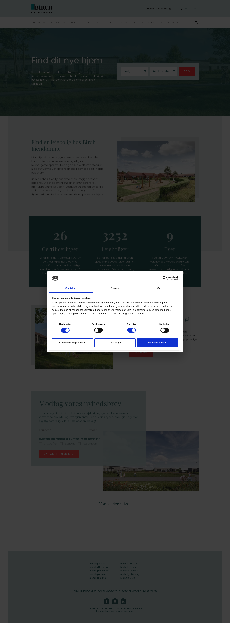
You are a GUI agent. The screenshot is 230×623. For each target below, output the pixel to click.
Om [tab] (159, 288)
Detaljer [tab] (115, 288)
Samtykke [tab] (70, 288)
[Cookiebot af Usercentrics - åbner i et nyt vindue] (165, 278)
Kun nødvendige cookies (72, 342)
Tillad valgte (114, 342)
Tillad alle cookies (157, 342)
